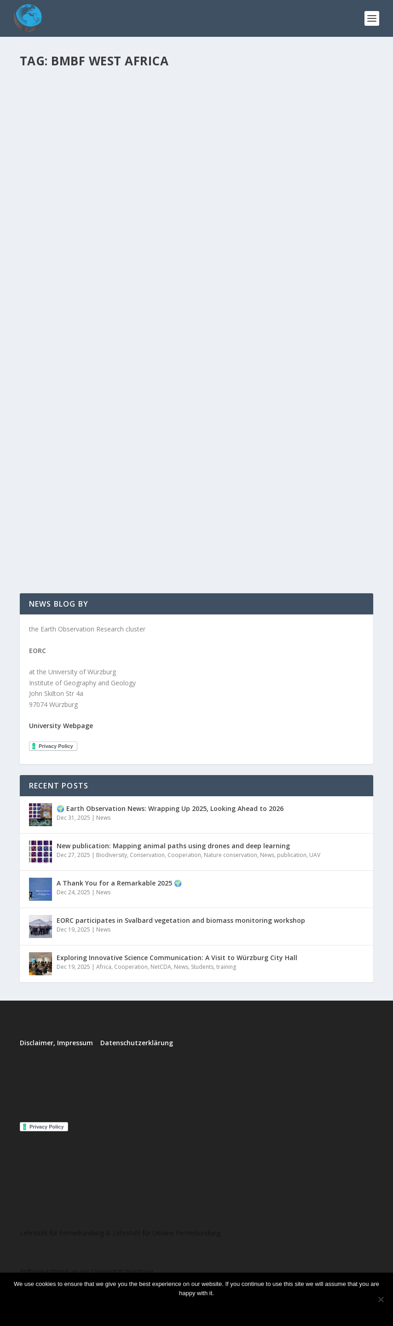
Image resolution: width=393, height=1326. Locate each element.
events (122, 496)
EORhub (47, 246)
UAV (314, 855)
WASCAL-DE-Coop (148, 246)
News (140, 496)
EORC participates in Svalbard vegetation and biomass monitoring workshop (181, 920)
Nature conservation (230, 855)
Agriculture (297, 349)
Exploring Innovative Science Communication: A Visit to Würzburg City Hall (177, 957)
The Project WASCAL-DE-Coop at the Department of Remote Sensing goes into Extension (104, 223)
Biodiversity (111, 855)
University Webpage (61, 725)
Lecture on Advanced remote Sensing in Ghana (91, 477)
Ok (158, 1308)
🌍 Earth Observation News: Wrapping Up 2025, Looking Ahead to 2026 (170, 808)
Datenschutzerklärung (136, 1042)
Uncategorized (325, 358)
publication (291, 855)
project (112, 246)
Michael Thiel (53, 496)
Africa (103, 967)
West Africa (43, 256)
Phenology (243, 358)
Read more (221, 1308)
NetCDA (160, 967)
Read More (53, 303)
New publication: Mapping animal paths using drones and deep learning (173, 845)
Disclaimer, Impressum (56, 1042)
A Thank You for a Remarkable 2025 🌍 (119, 883)
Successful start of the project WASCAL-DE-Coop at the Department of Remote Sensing (280, 325)
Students (292, 358)
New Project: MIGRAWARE (262, 190)
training (39, 506)
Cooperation (184, 855)
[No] (380, 1299)
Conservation (147, 855)
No (182, 1308)
